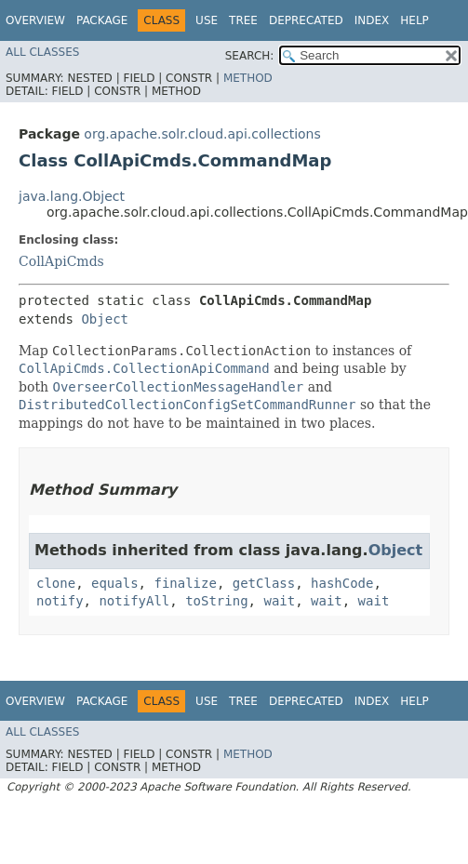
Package (101, 20)
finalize (185, 583)
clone (55, 583)
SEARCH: (249, 55)
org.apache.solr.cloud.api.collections (202, 133)
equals (115, 583)
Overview (35, 20)
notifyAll (134, 600)
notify (60, 600)
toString (216, 600)
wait (279, 600)
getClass (264, 583)
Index (372, 20)
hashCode (342, 583)
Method (248, 78)
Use (206, 20)
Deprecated (306, 20)
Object (104, 319)
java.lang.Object (72, 196)
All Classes (42, 52)
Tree (243, 20)
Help (414, 20)
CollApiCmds (61, 261)
